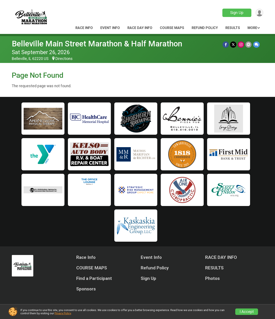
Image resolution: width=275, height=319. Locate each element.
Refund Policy (205, 28)
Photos (212, 278)
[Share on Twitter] (234, 44)
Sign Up (236, 12)
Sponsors (86, 289)
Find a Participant (94, 278)
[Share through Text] (256, 44)
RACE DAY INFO (139, 28)
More (252, 28)
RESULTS (232, 28)
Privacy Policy (63, 313)
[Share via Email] (249, 44)
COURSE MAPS (172, 28)
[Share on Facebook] (226, 44)
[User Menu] (259, 13)
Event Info (110, 28)
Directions (64, 58)
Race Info (84, 28)
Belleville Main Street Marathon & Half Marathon (97, 43)
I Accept (247, 312)
